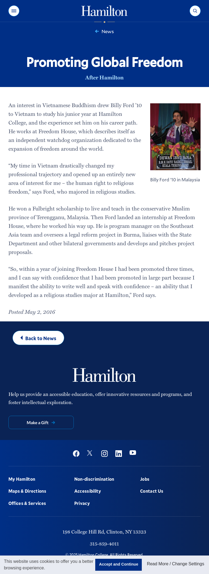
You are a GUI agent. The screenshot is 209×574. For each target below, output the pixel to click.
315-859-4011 (104, 543)
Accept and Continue (118, 564)
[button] (14, 11)
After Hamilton (104, 77)
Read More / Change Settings (175, 563)
